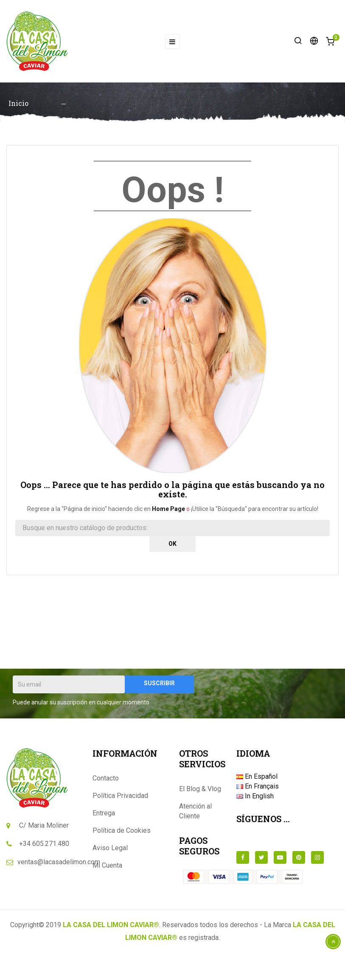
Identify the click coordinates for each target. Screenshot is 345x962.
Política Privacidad (120, 798)
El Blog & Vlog (200, 791)
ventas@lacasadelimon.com (58, 864)
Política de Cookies (122, 833)
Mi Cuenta (107, 868)
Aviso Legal (110, 850)
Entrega (104, 816)
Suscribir (159, 685)
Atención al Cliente (195, 814)
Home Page (168, 511)
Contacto (106, 781)
